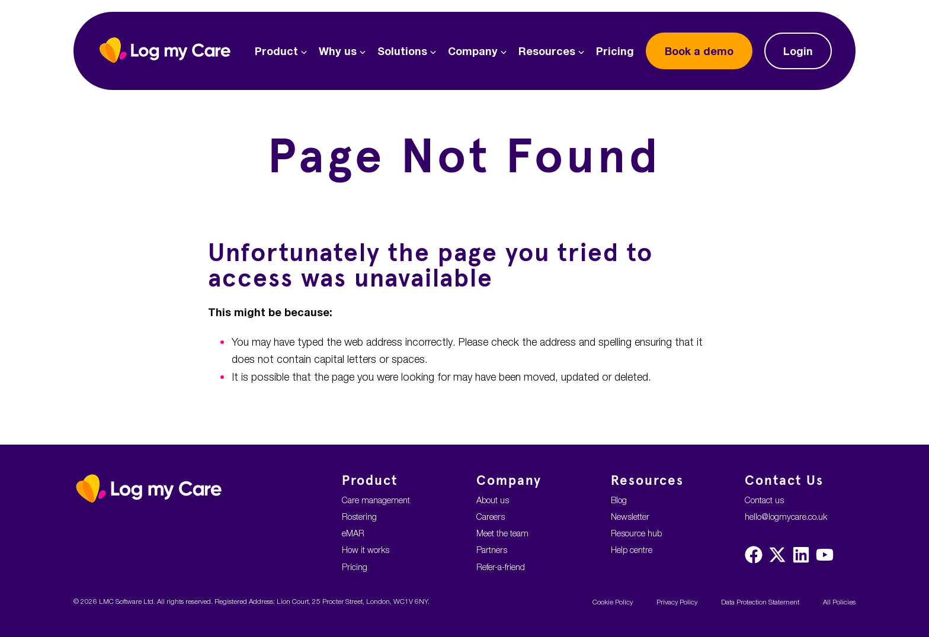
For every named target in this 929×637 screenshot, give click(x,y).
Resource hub (636, 533)
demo (699, 50)
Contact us (764, 500)
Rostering (359, 516)
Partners (491, 550)
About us (492, 500)
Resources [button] (551, 51)
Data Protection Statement (760, 602)
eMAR (353, 533)
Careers (490, 516)
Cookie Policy (612, 602)
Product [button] (281, 51)
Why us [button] (342, 51)
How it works (365, 550)
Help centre (631, 550)
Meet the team (502, 533)
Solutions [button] (406, 51)
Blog (619, 500)
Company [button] (477, 51)
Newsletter (630, 516)
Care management (376, 500)
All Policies (839, 602)
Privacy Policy (676, 602)
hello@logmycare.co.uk (786, 516)
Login (798, 50)
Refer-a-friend (500, 567)
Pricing (615, 50)
